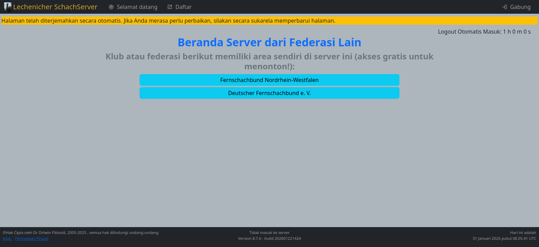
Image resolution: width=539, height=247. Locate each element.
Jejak (7, 238)
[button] (269, 80)
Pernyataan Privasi (31, 238)
